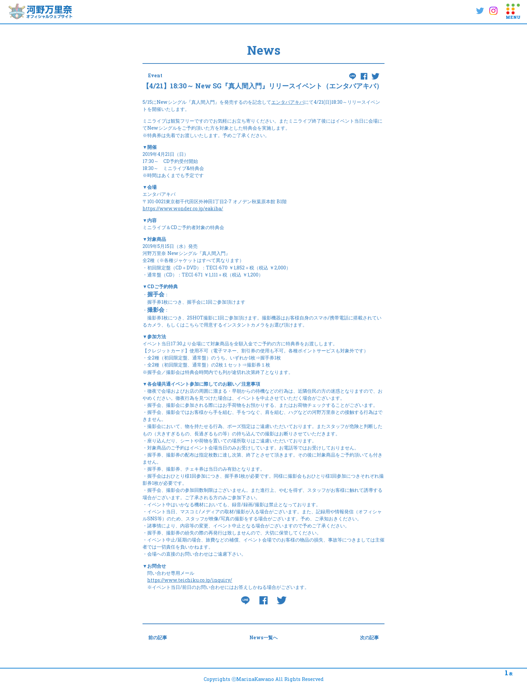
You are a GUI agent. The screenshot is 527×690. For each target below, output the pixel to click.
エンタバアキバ (287, 102)
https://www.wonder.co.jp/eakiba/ (183, 208)
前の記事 (157, 637)
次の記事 (369, 637)
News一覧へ (263, 637)
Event (155, 75)
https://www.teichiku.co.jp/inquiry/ (189, 580)
